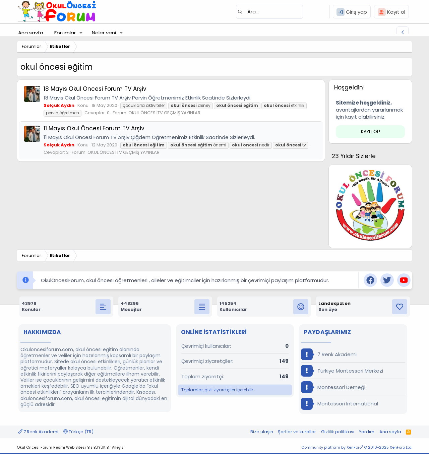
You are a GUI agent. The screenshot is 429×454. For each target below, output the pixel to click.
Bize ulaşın (261, 432)
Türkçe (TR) (78, 432)
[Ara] (269, 12)
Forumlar (65, 32)
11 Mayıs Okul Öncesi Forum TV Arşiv (94, 128)
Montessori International (339, 403)
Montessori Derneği (333, 387)
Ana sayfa (30, 32)
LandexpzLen (334, 303)
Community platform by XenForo (356, 447)
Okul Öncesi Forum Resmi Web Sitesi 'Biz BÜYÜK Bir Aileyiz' (70, 447)
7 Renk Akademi (329, 354)
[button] (81, 32)
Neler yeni (104, 32)
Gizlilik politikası (337, 432)
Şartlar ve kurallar (297, 432)
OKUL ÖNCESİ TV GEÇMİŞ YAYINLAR (164, 113)
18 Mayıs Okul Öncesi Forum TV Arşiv (95, 89)
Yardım (366, 432)
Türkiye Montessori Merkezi (342, 371)
